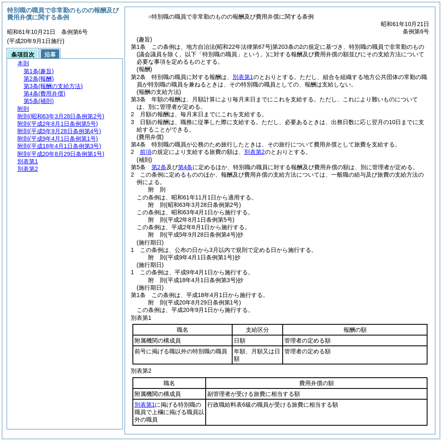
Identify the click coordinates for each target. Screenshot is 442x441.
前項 (145, 152)
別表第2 (254, 152)
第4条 (185, 167)
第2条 (158, 167)
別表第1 (243, 77)
